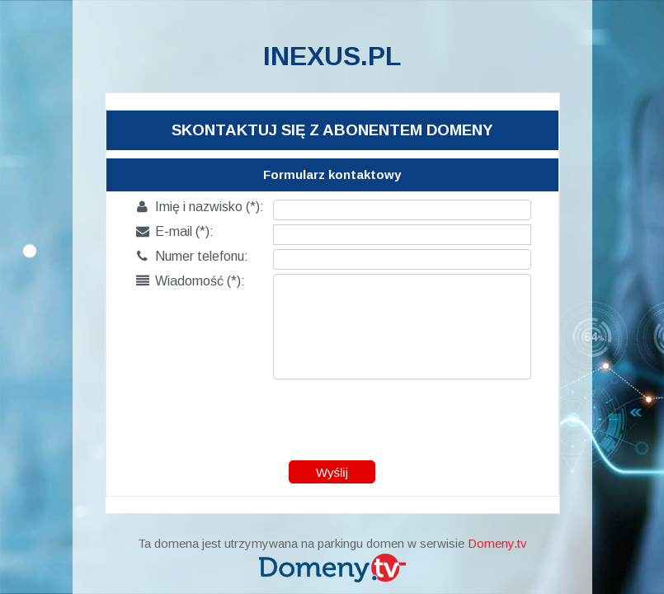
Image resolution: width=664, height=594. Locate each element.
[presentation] (333, 416)
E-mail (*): (175, 231)
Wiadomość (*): (190, 281)
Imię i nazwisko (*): (200, 207)
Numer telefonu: (192, 256)
